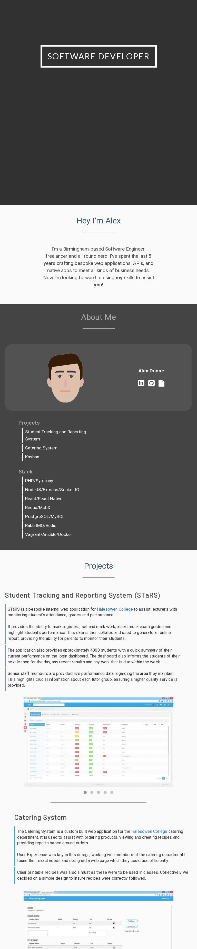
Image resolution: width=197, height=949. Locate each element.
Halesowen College (115, 567)
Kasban (35, 464)
